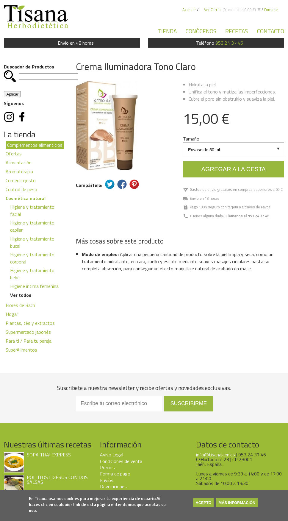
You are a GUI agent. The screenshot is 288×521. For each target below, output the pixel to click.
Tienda (167, 31)
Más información (236, 502)
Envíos (106, 480)
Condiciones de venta (121, 461)
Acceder (189, 10)
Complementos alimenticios (34, 145)
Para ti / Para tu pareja (28, 340)
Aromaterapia (19, 171)
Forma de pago (115, 473)
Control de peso (21, 189)
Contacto (270, 31)
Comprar (271, 10)
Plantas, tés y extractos (30, 323)
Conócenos (201, 31)
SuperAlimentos (21, 349)
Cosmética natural (26, 198)
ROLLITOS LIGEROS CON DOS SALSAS (57, 480)
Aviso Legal (111, 454)
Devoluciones (113, 486)
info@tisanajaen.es (215, 454)
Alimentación (19, 162)
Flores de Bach (20, 305)
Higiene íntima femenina (34, 286)
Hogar (12, 314)
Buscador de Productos (29, 66)
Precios (107, 467)
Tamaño (191, 138)
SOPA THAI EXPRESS (49, 454)
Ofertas (14, 153)
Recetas (236, 31)
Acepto (203, 502)
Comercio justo (21, 180)
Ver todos (20, 295)
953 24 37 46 (229, 42)
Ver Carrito (213, 10)
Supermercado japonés (28, 332)
